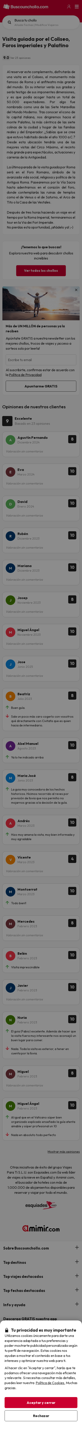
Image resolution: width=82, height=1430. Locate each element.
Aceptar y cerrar (41, 1402)
